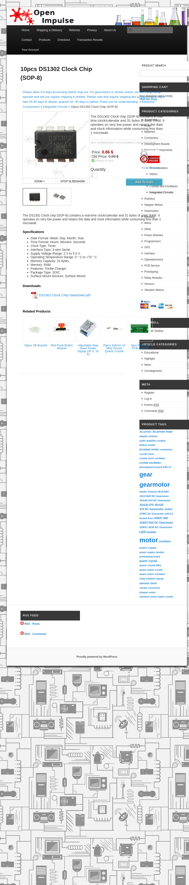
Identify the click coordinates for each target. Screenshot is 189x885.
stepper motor (147, 592)
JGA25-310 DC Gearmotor (155, 500)
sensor (144, 583)
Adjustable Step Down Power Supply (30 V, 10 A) (88, 350)
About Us (110, 30)
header (143, 491)
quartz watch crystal (150, 569)
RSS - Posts (32, 623)
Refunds (74, 30)
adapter (143, 436)
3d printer (145, 431)
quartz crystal (148, 561)
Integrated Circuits (55, 106)
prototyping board (149, 556)
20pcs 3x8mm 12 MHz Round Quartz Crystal (114, 348)
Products (44, 39)
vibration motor (148, 596)
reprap (159, 578)
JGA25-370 (146, 504)
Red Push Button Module (62, 347)
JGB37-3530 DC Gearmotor (156, 527)
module (151, 532)
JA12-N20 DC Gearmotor (154, 496)
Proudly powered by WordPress (96, 656)
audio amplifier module (152, 440)
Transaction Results (90, 39)
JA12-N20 (163, 491)
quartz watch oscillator (152, 574)
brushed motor (149, 449)
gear (146, 474)
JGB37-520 (161, 518)
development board (150, 467)
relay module (147, 578)
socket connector (149, 587)
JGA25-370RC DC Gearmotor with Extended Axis (156, 513)
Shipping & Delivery (49, 30)
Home (26, 30)
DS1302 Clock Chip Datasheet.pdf (64, 295)
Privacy (92, 30)
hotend (152, 491)
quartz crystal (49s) (150, 565)
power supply (147, 547)
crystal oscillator (150, 462)
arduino (153, 436)
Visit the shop (148, 99)
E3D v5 (167, 467)
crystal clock (146, 454)
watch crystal (165, 596)
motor (148, 540)
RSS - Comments (35, 633)
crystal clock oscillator (152, 458)
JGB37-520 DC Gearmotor (156, 522)
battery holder (147, 445)
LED (142, 532)
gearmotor (154, 484)
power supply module (151, 552)
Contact (27, 39)
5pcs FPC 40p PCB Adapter (140, 347)
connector (166, 449)
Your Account (30, 49)
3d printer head (162, 431)
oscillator (165, 541)
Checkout (63, 39)
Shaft (153, 583)
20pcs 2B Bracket (35, 345)
